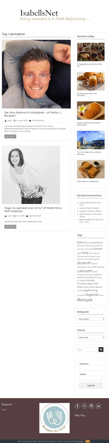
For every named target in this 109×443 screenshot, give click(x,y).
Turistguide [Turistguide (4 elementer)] (81, 295)
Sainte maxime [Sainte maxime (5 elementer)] (89, 287)
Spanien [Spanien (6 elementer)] (99, 287)
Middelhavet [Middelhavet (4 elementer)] (81, 277)
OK (88, 441)
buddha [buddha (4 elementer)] (89, 243)
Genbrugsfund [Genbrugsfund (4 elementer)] (94, 259)
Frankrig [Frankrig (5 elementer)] (86, 256)
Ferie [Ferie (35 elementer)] (84, 253)
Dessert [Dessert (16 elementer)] (98, 248)
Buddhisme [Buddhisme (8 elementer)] (98, 242)
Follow (4, 410)
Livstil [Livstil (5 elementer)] (95, 272)
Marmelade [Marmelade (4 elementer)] (89, 275)
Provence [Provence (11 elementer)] (89, 280)
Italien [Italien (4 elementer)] (89, 267)
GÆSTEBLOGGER (38, 120)
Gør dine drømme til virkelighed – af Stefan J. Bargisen (32, 114)
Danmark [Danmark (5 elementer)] (89, 249)
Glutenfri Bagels (93, 208)
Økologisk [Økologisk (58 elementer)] (85, 300)
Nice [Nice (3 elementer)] (78, 280)
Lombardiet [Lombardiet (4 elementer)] (81, 275)
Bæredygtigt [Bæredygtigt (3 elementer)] (81, 246)
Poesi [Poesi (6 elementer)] (82, 280)
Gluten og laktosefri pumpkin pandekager (88, 124)
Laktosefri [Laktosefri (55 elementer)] (85, 271)
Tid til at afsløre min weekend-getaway (89, 153)
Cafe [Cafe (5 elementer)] (87, 246)
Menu (4, 6)
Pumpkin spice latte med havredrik (87, 94)
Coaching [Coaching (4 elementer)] (99, 246)
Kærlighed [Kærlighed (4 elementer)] (100, 267)
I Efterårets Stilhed (94, 211)
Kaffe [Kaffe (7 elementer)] (94, 267)
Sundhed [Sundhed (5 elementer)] (80, 291)
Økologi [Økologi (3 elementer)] (101, 295)
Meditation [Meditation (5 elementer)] (97, 275)
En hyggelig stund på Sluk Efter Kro (89, 65)
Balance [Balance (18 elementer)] (82, 242)
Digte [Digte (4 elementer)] (79, 253)
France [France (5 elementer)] (79, 256)
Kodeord (83, 374)
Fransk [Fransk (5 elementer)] (92, 256)
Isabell (9, 120)
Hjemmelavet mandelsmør (88, 181)
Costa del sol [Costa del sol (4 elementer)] (81, 249)
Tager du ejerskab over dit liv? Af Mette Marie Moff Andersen (33, 209)
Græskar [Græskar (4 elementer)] (94, 264)
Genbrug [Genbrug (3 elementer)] (86, 259)
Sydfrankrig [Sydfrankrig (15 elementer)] (90, 290)
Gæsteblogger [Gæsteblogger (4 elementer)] (82, 267)
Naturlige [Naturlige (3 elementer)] (99, 277)
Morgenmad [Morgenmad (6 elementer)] (91, 277)
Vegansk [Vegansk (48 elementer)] (92, 294)
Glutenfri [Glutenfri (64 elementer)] (84, 263)
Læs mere (80, 441)
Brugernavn (84, 364)
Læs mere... (10, 136)
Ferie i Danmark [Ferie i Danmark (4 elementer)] (94, 253)
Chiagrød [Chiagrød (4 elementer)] (92, 246)
